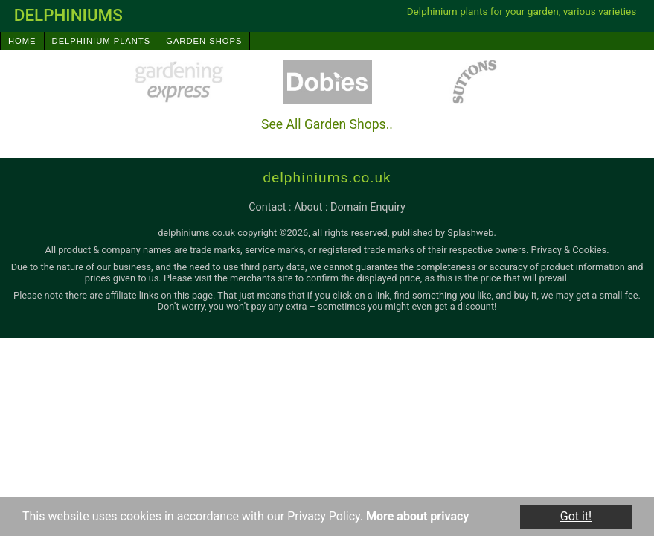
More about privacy (417, 516)
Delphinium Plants (101, 40)
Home (22, 40)
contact (267, 207)
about (308, 207)
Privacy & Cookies (569, 249)
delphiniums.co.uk (327, 177)
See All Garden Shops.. (327, 124)
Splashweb (470, 232)
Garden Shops (204, 40)
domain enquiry (367, 207)
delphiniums (68, 15)
